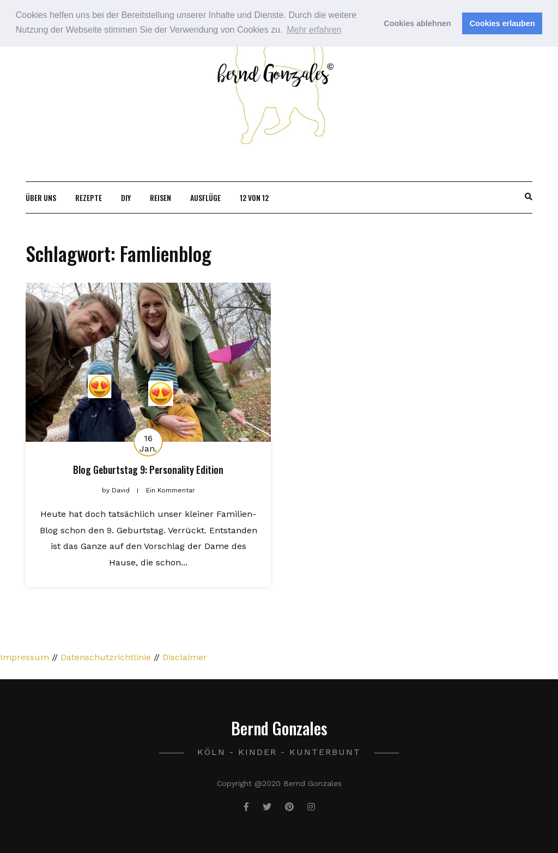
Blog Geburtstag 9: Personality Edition (148, 469)
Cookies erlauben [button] (502, 23)
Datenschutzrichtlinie (105, 657)
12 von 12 (254, 197)
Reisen (160, 197)
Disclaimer (184, 657)
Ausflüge (205, 197)
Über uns (41, 197)
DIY (126, 197)
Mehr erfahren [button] (314, 29)
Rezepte (88, 197)
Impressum (24, 657)
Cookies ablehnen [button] (417, 23)
